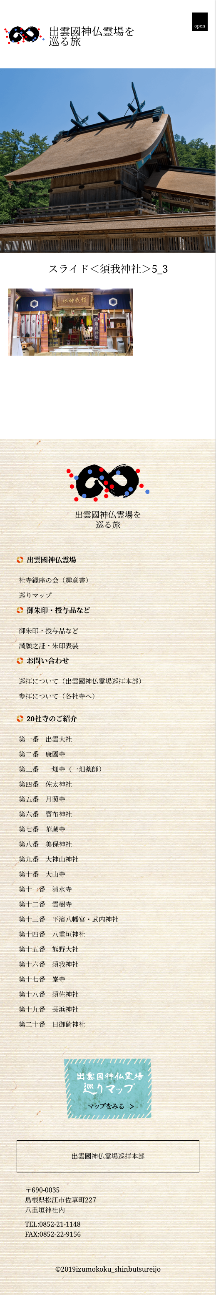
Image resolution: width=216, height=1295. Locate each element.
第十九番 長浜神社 (49, 1009)
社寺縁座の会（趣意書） (55, 580)
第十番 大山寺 (42, 874)
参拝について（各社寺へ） (59, 696)
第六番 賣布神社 (45, 814)
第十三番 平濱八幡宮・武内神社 (69, 919)
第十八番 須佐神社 (49, 994)
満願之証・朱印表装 (49, 645)
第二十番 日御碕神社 (52, 1024)
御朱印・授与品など (49, 630)
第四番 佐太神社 (45, 784)
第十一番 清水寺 (45, 889)
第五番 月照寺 (42, 799)
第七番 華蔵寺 (42, 829)
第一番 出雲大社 (45, 739)
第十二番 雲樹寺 (45, 904)
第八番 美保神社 (45, 844)
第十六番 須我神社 (49, 964)
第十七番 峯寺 (42, 979)
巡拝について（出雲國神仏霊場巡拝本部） (82, 681)
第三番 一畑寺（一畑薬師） (62, 769)
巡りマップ (35, 595)
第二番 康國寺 (42, 754)
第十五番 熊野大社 (49, 949)
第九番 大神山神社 (49, 859)
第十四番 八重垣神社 (52, 934)
